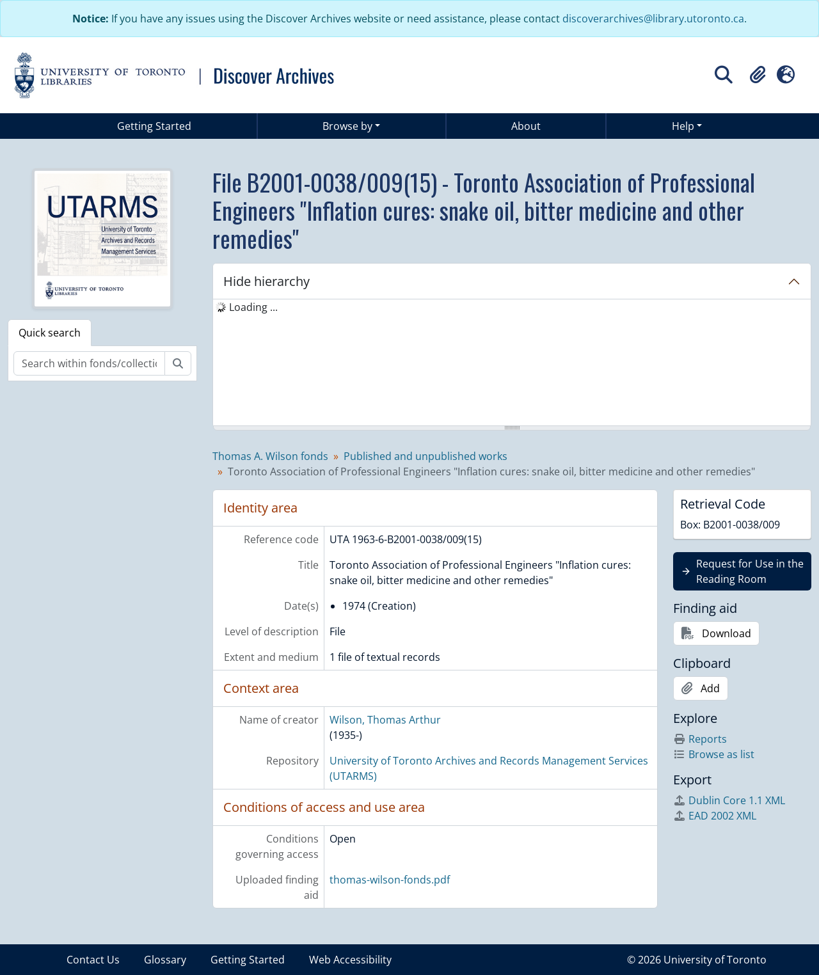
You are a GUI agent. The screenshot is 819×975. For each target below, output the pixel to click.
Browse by (347, 126)
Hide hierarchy (266, 281)
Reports (700, 739)
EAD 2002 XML (714, 816)
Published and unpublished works (425, 456)
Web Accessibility (350, 960)
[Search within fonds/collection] (89, 363)
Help (683, 126)
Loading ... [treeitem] (253, 307)
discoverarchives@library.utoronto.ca (653, 19)
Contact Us (93, 960)
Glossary (165, 960)
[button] (757, 75)
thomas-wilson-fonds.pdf (390, 880)
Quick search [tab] (50, 333)
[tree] (512, 363)
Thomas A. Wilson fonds (270, 456)
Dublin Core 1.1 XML (729, 800)
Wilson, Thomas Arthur (385, 720)
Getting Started (154, 126)
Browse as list (713, 754)
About (526, 126)
